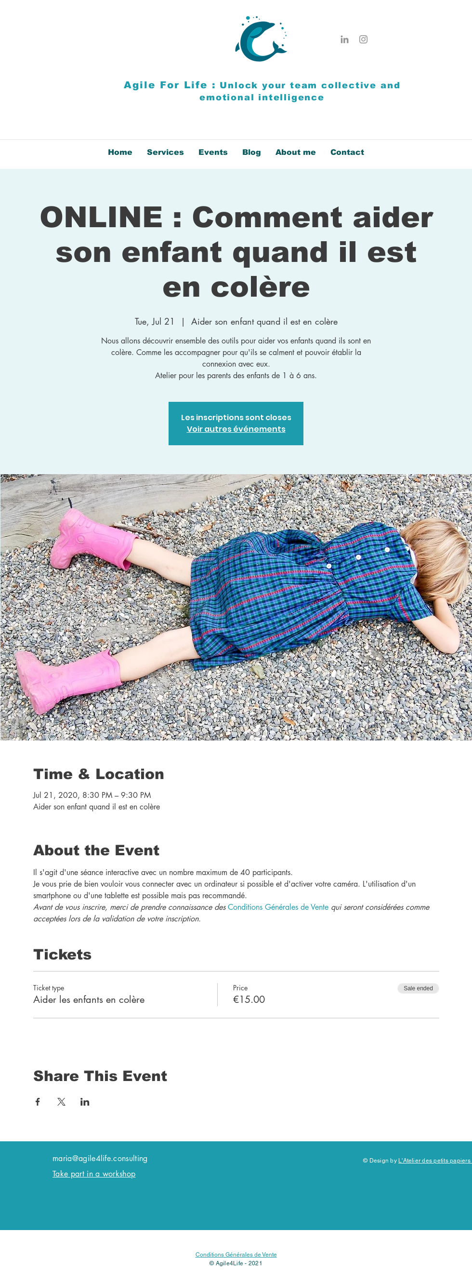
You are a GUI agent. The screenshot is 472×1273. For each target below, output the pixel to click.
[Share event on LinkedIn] (85, 1102)
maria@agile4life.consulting (100, 1158)
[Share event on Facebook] (37, 1102)
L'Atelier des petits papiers (435, 1160)
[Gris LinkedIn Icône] (344, 39)
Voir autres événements (236, 429)
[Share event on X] (61, 1102)
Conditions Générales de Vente (236, 1254)
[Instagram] (363, 39)
